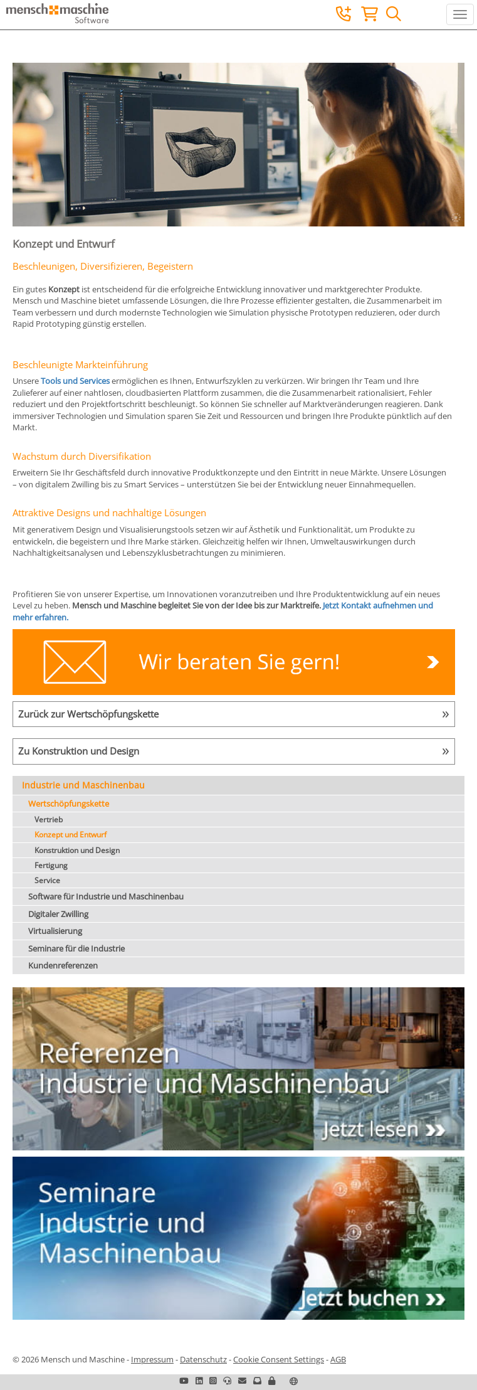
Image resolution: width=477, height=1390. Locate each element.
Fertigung (51, 865)
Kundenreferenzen (63, 965)
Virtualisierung (55, 930)
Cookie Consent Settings (278, 1359)
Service (47, 880)
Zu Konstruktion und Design (78, 751)
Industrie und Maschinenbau (83, 785)
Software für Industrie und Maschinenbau (106, 896)
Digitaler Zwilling (58, 914)
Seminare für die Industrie (76, 948)
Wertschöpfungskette (68, 803)
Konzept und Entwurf (70, 834)
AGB (338, 1359)
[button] (271, 1380)
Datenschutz (203, 1359)
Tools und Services (75, 380)
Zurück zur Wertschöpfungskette (88, 714)
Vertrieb (48, 819)
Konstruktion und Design (77, 850)
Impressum (152, 1359)
